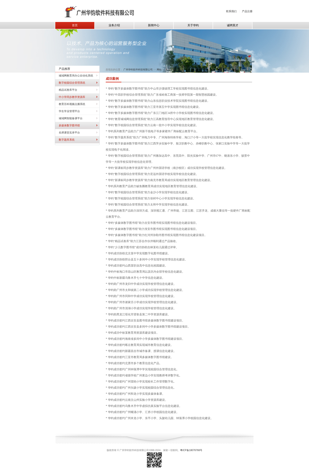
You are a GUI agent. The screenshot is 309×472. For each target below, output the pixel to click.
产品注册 (247, 11)
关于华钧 (170, 69)
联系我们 (231, 11)
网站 (159, 69)
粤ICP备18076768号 (191, 450)
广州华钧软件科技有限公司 (138, 69)
